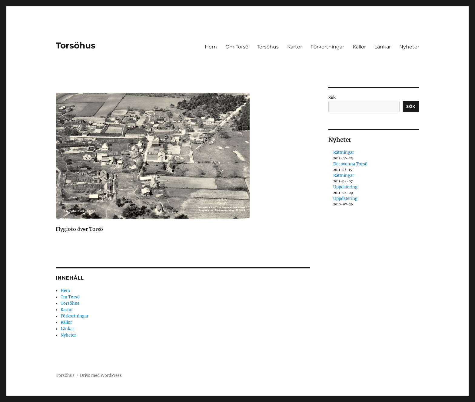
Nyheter (409, 47)
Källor (359, 47)
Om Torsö (236, 47)
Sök (332, 97)
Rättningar (343, 152)
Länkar (382, 47)
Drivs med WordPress (101, 375)
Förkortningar (327, 47)
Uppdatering (345, 187)
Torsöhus (75, 45)
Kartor (294, 47)
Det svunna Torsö (350, 164)
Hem (211, 47)
